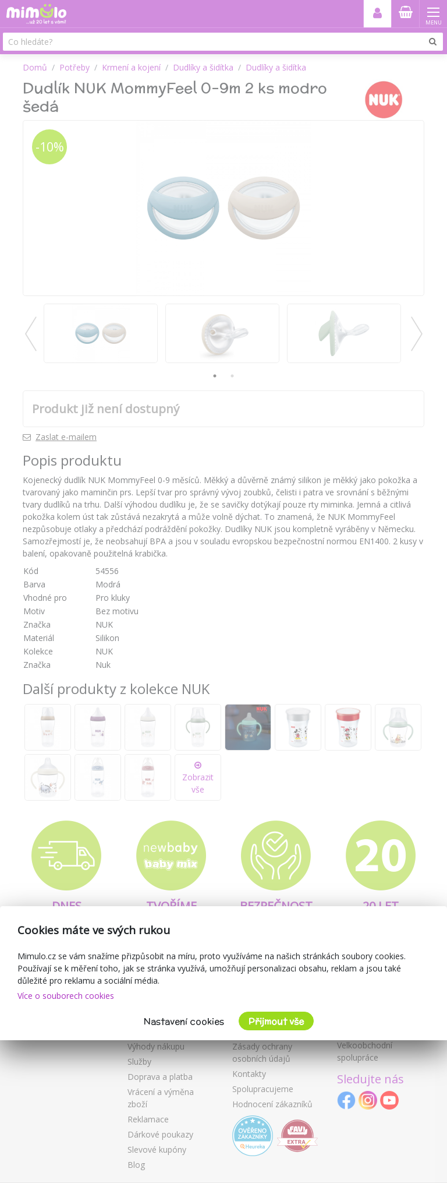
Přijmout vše (276, 1021)
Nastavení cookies (184, 1021)
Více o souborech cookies (65, 995)
